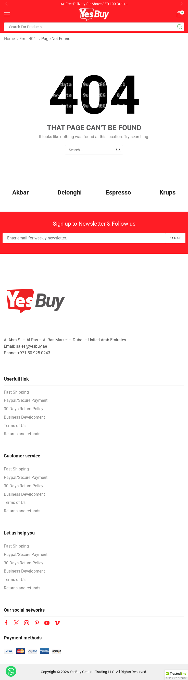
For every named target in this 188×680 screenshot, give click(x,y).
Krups (167, 192)
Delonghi (69, 192)
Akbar (20, 192)
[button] (6, 4)
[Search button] (180, 27)
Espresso (118, 192)
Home (9, 38)
